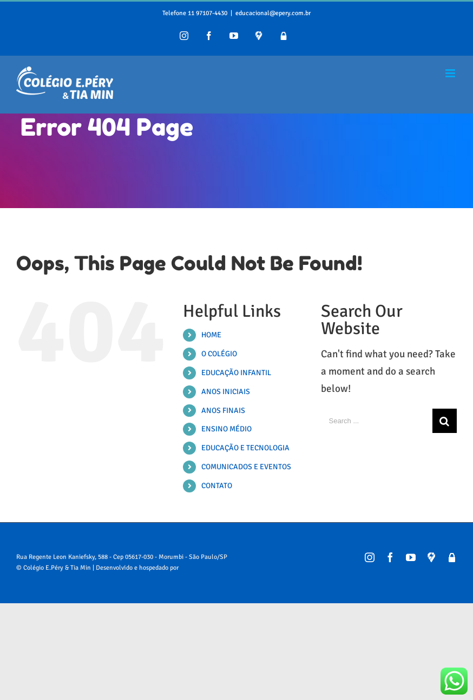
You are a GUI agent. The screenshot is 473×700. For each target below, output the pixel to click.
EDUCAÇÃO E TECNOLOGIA (245, 447)
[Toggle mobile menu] (451, 73)
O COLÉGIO (219, 353)
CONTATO (216, 485)
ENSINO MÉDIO (226, 429)
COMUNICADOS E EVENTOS (246, 466)
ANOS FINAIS (223, 410)
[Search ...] (376, 421)
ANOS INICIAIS (225, 391)
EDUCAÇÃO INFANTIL (236, 372)
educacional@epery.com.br (273, 13)
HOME (211, 334)
